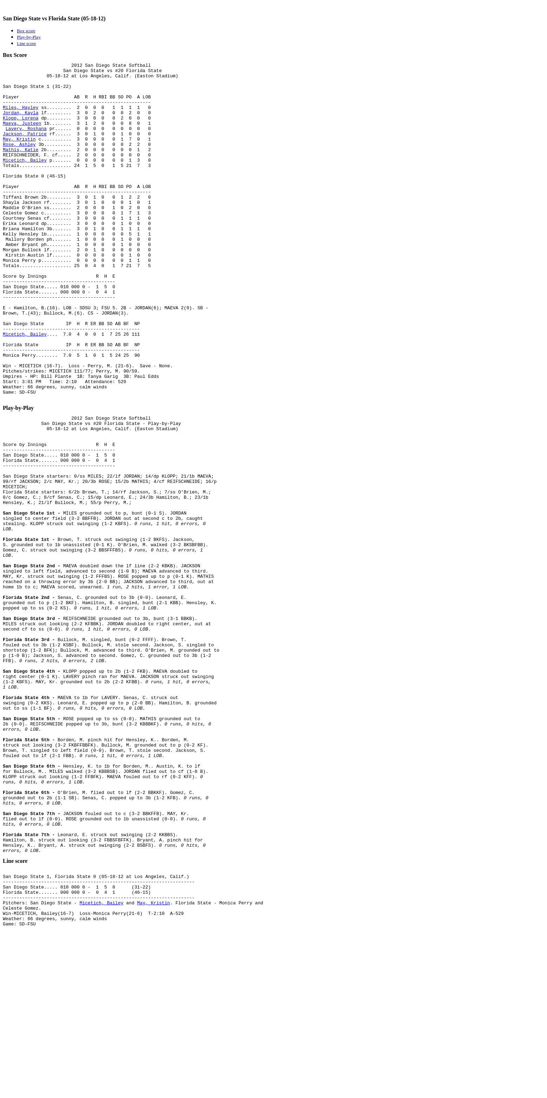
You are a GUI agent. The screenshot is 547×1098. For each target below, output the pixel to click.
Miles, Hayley (20, 117)
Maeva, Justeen (22, 136)
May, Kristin (19, 154)
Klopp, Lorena (20, 129)
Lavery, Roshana (26, 142)
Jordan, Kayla (20, 123)
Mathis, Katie (20, 167)
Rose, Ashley (19, 161)
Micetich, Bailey (25, 180)
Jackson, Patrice (25, 148)
